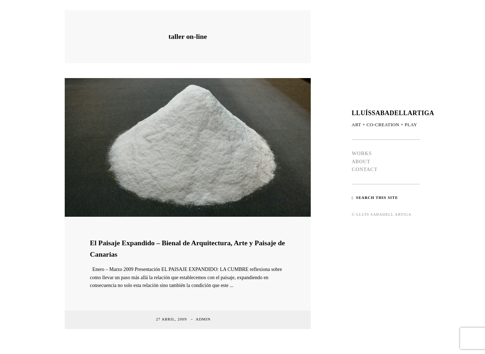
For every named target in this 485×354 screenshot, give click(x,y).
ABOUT (361, 161)
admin (204, 319)
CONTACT (364, 169)
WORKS (362, 153)
